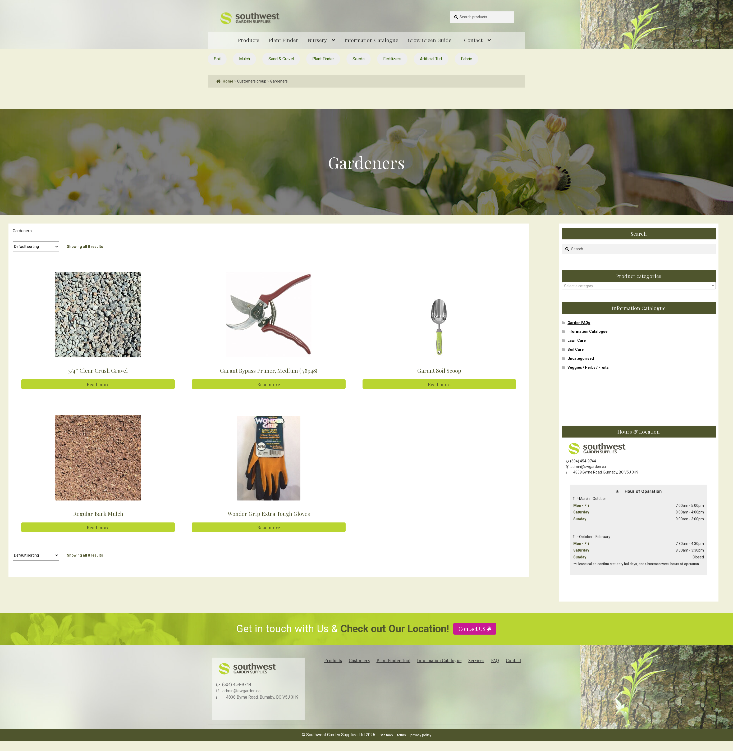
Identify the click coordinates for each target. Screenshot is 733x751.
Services (476, 660)
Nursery (317, 40)
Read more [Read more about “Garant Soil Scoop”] (439, 384)
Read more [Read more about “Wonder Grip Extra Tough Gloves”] (268, 527)
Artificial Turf (431, 58)
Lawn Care (576, 340)
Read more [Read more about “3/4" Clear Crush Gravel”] (98, 384)
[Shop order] (36, 246)
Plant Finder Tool (393, 660)
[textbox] (639, 286)
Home (228, 81)
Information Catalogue (371, 40)
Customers (359, 660)
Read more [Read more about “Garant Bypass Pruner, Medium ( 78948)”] (268, 384)
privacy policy (420, 735)
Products (248, 40)
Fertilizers (392, 58)
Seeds (358, 58)
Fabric (466, 58)
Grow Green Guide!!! (431, 40)
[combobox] (639, 285)
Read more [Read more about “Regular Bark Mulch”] (98, 527)
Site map (386, 735)
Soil (217, 58)
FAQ (495, 660)
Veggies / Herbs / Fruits (588, 367)
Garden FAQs (578, 323)
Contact (473, 40)
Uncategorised (580, 358)
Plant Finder (283, 40)
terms (401, 735)
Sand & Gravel (281, 58)
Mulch (244, 58)
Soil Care (575, 349)
